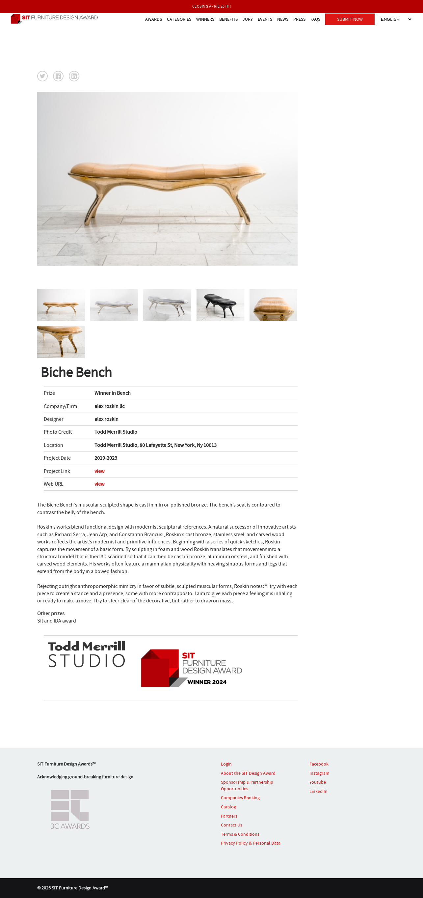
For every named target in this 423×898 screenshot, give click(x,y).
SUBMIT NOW (350, 19)
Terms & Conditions (240, 834)
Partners (229, 816)
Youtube (317, 782)
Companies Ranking (240, 797)
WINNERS (205, 19)
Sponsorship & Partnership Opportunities (247, 785)
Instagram (319, 773)
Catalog (228, 807)
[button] (42, 76)
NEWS (282, 19)
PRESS (299, 19)
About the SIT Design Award (248, 773)
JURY (248, 19)
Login (226, 764)
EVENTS (265, 19)
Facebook (319, 764)
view (99, 471)
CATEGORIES (179, 19)
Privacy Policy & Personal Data (250, 843)
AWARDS (153, 19)
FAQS (315, 19)
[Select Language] (396, 19)
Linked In (318, 791)
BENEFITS (228, 19)
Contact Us (231, 825)
